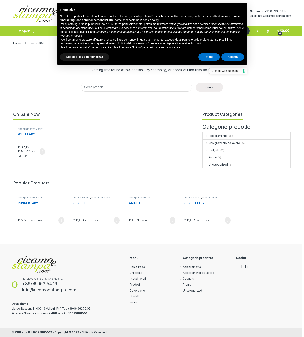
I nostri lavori (138, 278)
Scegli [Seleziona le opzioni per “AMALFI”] (172, 220)
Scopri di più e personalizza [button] (84, 56)
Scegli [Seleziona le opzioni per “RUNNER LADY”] (61, 220)
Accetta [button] (233, 56)
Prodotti (135, 284)
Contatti (134, 296)
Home (17, 43)
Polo (149, 197)
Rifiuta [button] (209, 56)
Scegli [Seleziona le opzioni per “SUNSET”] (116, 220)
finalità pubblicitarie (83, 31)
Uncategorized (215, 164)
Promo (210, 157)
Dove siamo (137, 290)
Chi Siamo (136, 272)
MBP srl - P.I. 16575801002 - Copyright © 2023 (47, 332)
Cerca (209, 87)
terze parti (121, 24)
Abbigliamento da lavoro (221, 143)
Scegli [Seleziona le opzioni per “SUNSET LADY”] (227, 220)
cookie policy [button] (151, 20)
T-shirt (39, 197)
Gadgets (211, 150)
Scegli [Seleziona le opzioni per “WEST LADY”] (42, 151)
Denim (39, 128)
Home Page (137, 266)
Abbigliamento (26, 128)
